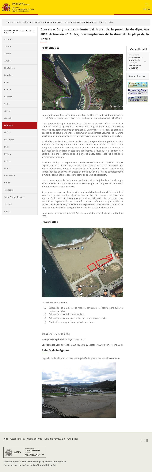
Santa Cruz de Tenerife (14, 197)
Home (8, 22)
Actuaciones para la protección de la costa (83, 22)
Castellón (8, 96)
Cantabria (8, 89)
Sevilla (7, 182)
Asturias (7, 60)
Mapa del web (34, 438)
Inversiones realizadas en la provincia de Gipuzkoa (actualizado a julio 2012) (135, 61)
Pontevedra (9, 175)
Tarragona (8, 189)
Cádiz (6, 82)
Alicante (7, 46)
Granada (8, 118)
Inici (5, 438)
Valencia (8, 204)
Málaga (7, 154)
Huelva (7, 132)
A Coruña (8, 39)
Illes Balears (9, 68)
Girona (7, 111)
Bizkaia (7, 211)
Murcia (7, 168)
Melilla (7, 161)
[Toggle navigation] (145, 7)
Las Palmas (9, 139)
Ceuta (7, 103)
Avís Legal (72, 438)
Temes (37, 22)
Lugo (6, 146)
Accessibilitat (17, 438)
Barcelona (8, 75)
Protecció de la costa (52, 22)
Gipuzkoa (109, 22)
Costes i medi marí (23, 22)
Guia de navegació (54, 438)
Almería (7, 53)
